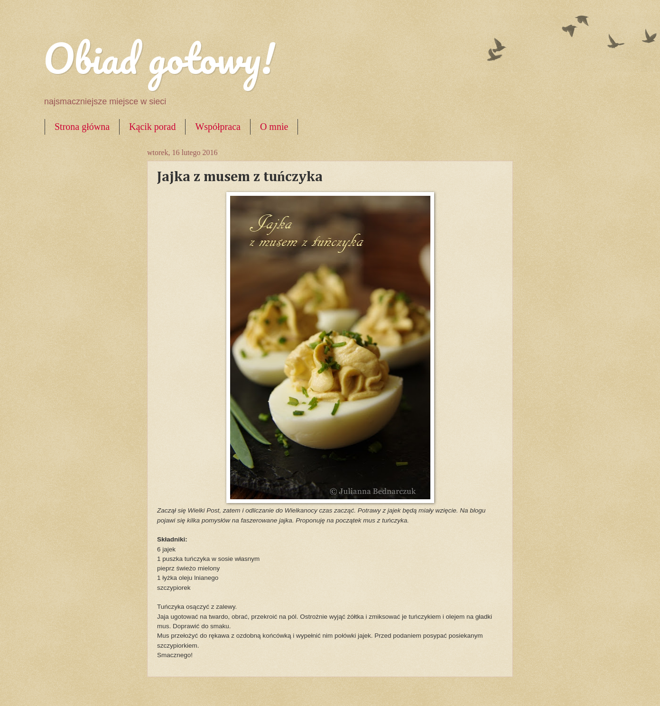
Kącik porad (152, 126)
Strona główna (82, 126)
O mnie (274, 126)
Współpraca (218, 126)
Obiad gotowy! (159, 58)
